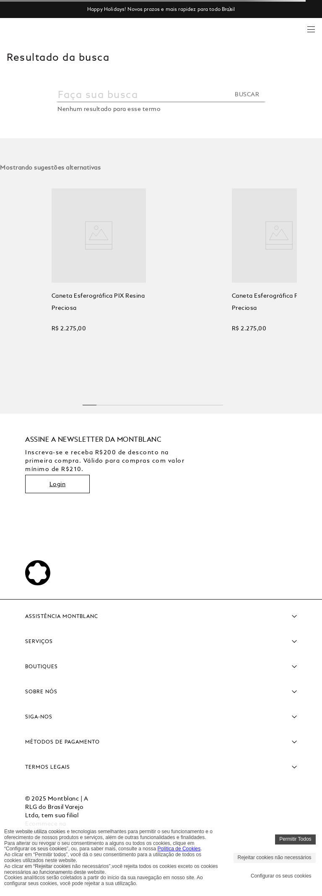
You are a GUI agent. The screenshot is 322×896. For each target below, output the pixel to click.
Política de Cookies (179, 849)
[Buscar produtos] (249, 94)
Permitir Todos (295, 839)
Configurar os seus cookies (281, 876)
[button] (90, 401)
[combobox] (161, 99)
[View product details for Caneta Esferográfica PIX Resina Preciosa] (62, 284)
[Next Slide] (233, 9)
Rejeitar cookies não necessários (275, 857)
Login (57, 484)
